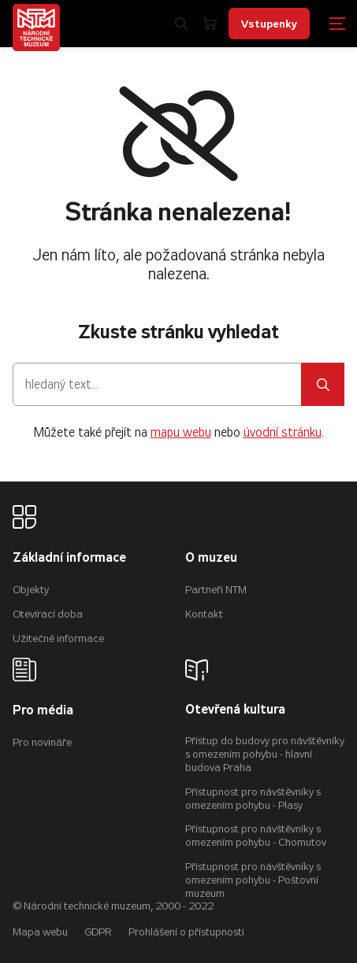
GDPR (98, 932)
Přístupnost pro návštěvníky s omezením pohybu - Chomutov (255, 835)
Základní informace (69, 558)
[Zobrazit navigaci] (337, 23)
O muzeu (211, 558)
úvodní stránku (283, 432)
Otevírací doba (48, 614)
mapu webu (181, 432)
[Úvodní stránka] (36, 27)
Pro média (43, 711)
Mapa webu (40, 932)
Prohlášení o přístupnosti (186, 932)
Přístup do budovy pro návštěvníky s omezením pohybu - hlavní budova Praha (264, 754)
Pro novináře (42, 742)
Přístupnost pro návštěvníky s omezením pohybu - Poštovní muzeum (253, 880)
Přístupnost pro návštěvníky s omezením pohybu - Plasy (253, 798)
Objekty (31, 590)
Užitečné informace (58, 638)
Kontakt (204, 614)
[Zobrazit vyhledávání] (181, 23)
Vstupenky (269, 23)
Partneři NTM (216, 590)
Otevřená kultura (235, 710)
